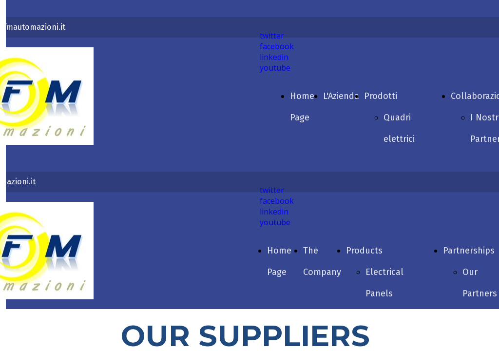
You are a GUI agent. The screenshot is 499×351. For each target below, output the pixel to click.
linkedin (274, 57)
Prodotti (380, 96)
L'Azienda (341, 96)
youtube (275, 67)
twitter (272, 35)
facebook (277, 46)
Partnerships (469, 250)
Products (364, 250)
